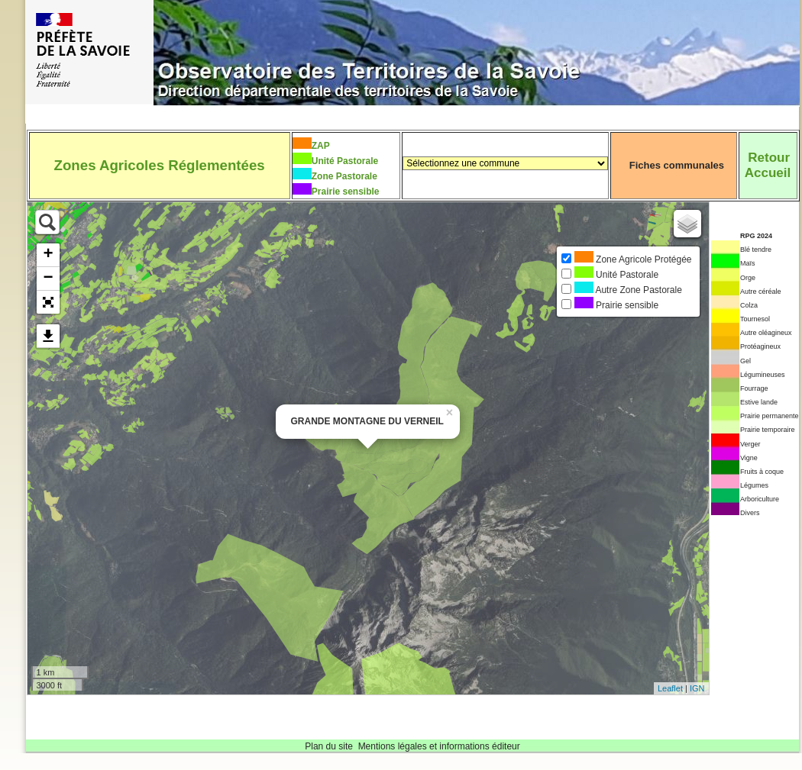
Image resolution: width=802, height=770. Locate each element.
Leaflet (670, 688)
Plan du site (329, 746)
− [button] (48, 278)
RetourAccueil (768, 165)
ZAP (321, 145)
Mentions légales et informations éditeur (439, 746)
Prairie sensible (346, 191)
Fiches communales (676, 165)
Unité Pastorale (345, 161)
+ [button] (48, 254)
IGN (697, 688)
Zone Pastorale (344, 176)
